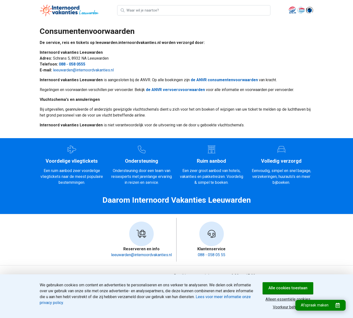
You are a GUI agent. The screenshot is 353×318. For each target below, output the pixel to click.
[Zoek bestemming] (198, 10)
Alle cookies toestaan (287, 288)
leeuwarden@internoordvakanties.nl (83, 70)
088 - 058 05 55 (211, 254)
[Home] (69, 10)
